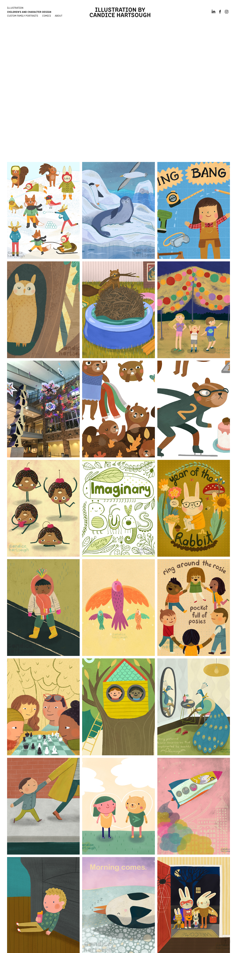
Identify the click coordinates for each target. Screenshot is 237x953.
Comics (46, 15)
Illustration (15, 7)
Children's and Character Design (29, 11)
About (58, 15)
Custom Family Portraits (22, 15)
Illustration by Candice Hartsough (120, 11)
